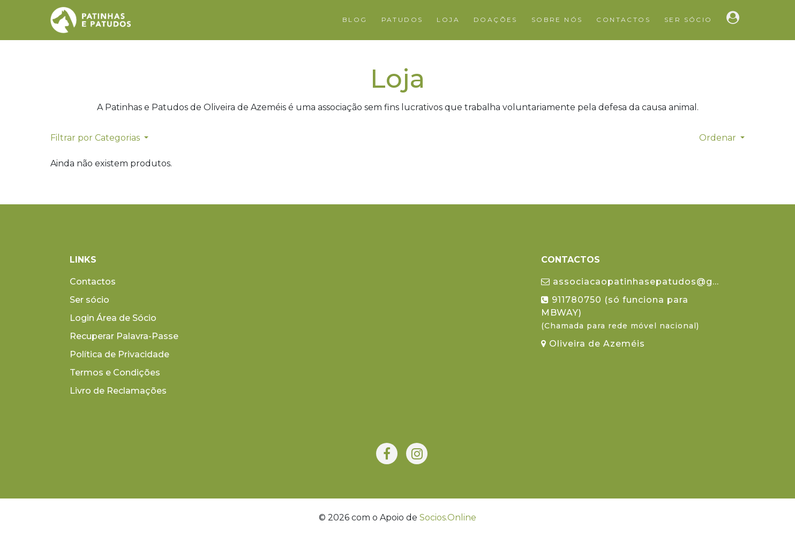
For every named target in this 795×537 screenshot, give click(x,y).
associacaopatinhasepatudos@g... (630, 282)
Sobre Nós (557, 20)
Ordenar (718, 138)
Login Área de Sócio (113, 318)
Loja (448, 20)
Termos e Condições (115, 372)
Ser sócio (688, 20)
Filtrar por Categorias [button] (96, 138)
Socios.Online (447, 517)
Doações (496, 20)
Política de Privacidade (119, 354)
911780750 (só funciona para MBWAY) (620, 313)
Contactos (623, 20)
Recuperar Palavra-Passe (124, 336)
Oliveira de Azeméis (593, 344)
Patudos (402, 20)
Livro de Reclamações (118, 391)
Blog (355, 20)
